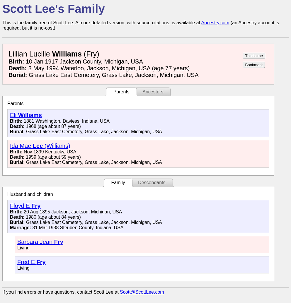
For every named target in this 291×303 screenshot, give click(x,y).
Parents (121, 91)
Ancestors (152, 91)
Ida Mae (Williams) (40, 146)
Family (118, 182)
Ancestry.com (215, 22)
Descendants (151, 182)
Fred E (31, 262)
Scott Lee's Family (53, 8)
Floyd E (25, 206)
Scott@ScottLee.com (142, 292)
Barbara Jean (40, 242)
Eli (26, 115)
